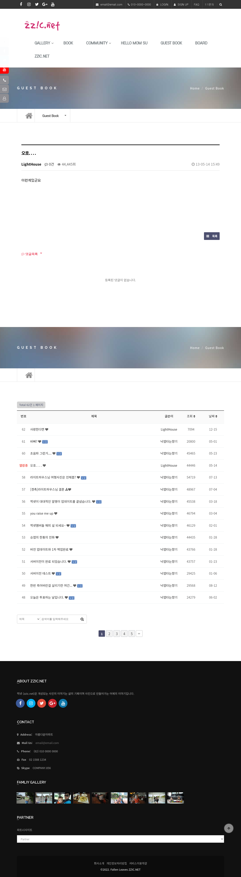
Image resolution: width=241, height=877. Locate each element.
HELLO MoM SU (134, 43)
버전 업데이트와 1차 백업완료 (49, 549)
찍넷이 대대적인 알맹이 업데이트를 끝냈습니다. (61, 501)
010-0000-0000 (141, 4)
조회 (191, 416)
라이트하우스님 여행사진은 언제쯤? (53, 477)
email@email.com (111, 4)
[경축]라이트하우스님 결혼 (47, 489)
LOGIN (162, 4)
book (68, 43)
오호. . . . (36, 465)
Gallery (42, 43)
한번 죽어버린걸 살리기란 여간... (51, 585)
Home (195, 88)
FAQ (196, 4)
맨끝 (139, 633)
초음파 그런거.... (41, 453)
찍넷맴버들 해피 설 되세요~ (48, 525)
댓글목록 (29, 254)
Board (201, 43)
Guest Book (171, 43)
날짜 (213, 416)
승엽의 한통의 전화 (43, 537)
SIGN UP (181, 4)
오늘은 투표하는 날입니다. (47, 597)
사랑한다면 (37, 429)
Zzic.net (42, 56)
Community (97, 43)
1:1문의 (209, 4)
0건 (49, 164)
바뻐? (34, 441)
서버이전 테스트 (41, 573)
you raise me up (42, 513)
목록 (211, 236)
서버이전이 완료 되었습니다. (49, 561)
